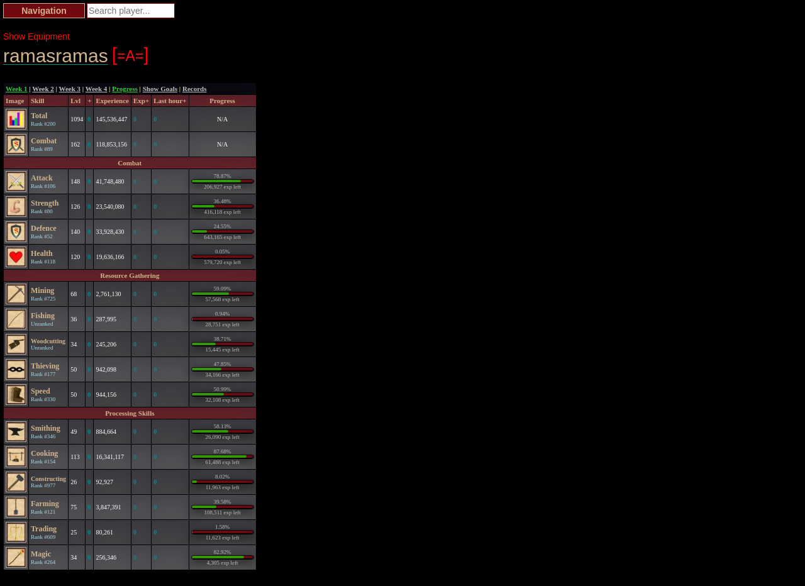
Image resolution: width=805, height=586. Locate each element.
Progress (125, 88)
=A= (130, 55)
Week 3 (70, 88)
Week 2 (43, 88)
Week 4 (97, 88)
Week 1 (17, 88)
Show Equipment (36, 36)
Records (194, 88)
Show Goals (160, 88)
